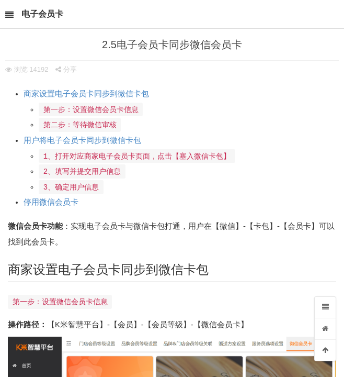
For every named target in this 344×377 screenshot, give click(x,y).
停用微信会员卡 (51, 205)
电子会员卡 (42, 13)
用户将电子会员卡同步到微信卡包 (82, 141)
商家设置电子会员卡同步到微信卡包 (86, 94)
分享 (66, 69)
